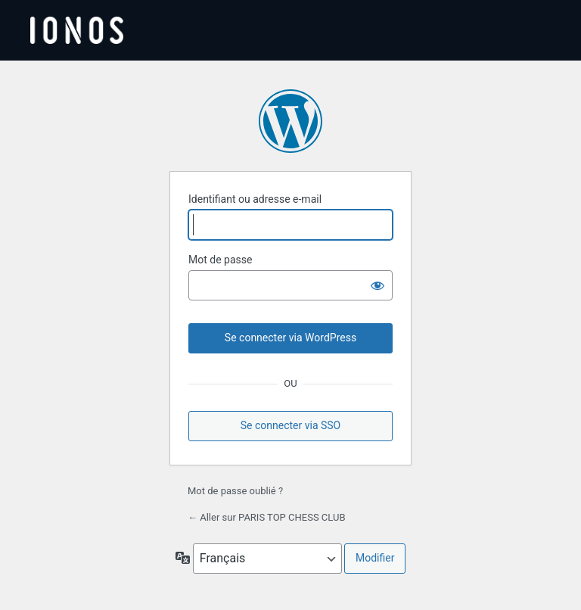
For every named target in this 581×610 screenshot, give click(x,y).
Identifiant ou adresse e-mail (255, 199)
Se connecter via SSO (291, 425)
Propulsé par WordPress (290, 121)
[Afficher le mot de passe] (377, 285)
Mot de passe (220, 260)
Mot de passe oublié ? (235, 490)
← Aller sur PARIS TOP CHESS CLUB (266, 517)
